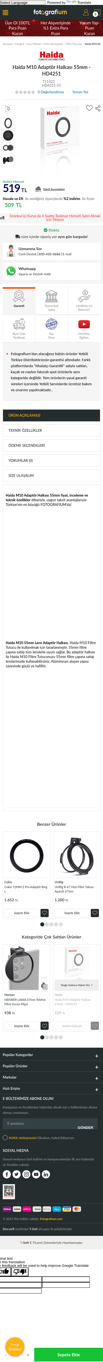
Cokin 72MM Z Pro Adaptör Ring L (25, 889)
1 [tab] (42, 924)
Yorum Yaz (80, 92)
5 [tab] (61, 924)
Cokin (8, 882)
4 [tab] (56, 924)
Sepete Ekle (68, 1354)
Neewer (9, 994)
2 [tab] (47, 924)
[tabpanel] (26, 875)
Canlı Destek (27, 254)
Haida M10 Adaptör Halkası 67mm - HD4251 (73, 1002)
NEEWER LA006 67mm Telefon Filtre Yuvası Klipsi (25, 1002)
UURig (59, 882)
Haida (58, 994)
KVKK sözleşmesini (23, 1138)
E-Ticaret (36, 1243)
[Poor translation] (20, 1271)
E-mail (67, 254)
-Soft (25, 1243)
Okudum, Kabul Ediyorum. (39, 1137)
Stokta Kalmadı (72, 1026)
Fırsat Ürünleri (14, 1346)
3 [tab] (51, 924)
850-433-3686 (49, 254)
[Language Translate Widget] (22, 2)
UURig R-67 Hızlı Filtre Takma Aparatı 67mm (74, 889)
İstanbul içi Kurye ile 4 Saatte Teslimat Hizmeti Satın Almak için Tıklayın (55, 217)
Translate (78, 2)
